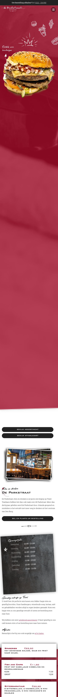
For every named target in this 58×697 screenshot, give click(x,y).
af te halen (39, 633)
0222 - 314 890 (40, 3)
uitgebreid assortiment (28, 620)
